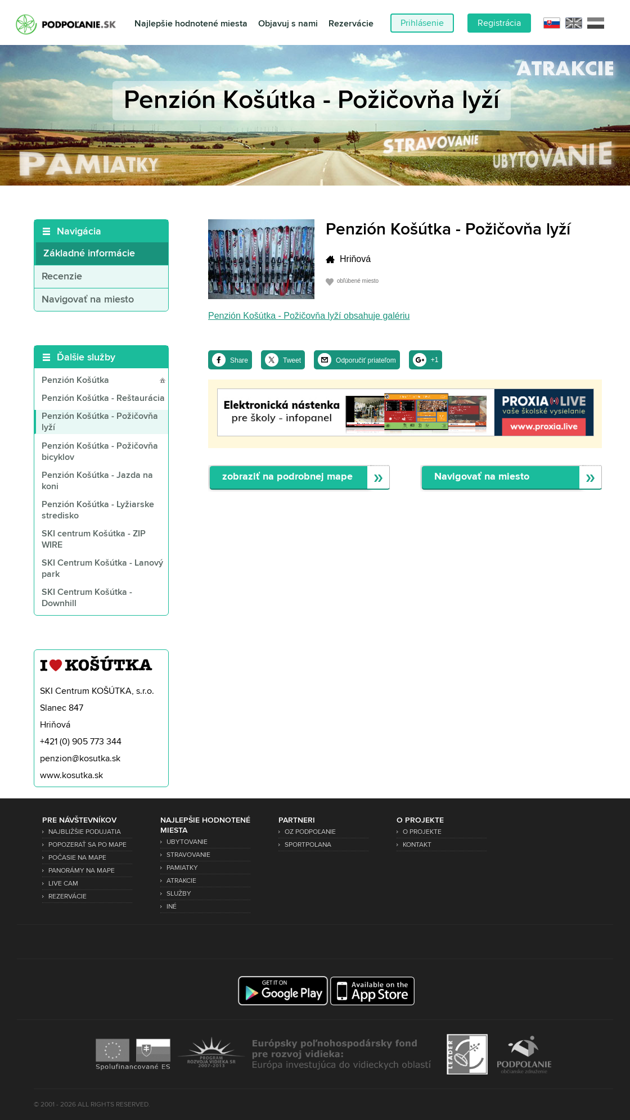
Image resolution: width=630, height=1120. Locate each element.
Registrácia (499, 23)
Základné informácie (89, 253)
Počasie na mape (77, 857)
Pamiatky (182, 868)
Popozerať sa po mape (87, 845)
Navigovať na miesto (88, 299)
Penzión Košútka (75, 380)
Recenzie (62, 276)
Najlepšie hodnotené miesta (191, 24)
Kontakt (417, 845)
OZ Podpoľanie (310, 832)
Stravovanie (188, 855)
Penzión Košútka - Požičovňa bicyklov (100, 452)
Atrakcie (181, 881)
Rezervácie (351, 24)
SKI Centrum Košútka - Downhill (87, 598)
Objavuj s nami (288, 24)
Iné (171, 906)
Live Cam (63, 883)
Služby (178, 893)
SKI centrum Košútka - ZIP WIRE (94, 540)
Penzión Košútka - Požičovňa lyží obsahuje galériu (309, 315)
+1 (435, 359)
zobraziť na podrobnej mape (287, 477)
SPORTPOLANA (308, 845)
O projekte (422, 832)
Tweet (292, 360)
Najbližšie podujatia (84, 832)
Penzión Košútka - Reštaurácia (103, 398)
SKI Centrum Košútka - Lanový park (102, 569)
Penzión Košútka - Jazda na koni (97, 481)
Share (239, 360)
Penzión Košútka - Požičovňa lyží (100, 422)
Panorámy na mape (81, 870)
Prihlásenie (422, 23)
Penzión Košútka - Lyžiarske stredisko (98, 510)
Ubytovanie (187, 842)
